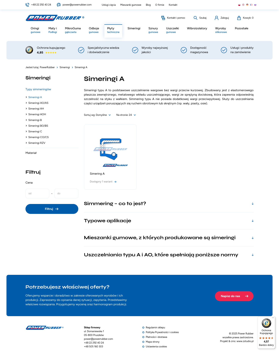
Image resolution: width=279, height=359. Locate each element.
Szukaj (203, 18)
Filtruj (49, 209)
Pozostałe (241, 28)
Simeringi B (35, 120)
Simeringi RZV (36, 143)
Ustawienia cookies (156, 346)
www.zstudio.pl (245, 341)
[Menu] (273, 318)
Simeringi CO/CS (38, 137)
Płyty (113, 30)
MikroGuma (73, 30)
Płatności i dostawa (156, 337)
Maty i (52, 30)
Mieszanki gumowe (130, 4)
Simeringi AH (36, 108)
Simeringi (134, 28)
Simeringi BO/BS (38, 125)
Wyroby (221, 30)
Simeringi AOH (37, 114)
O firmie (159, 4)
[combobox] (103, 115)
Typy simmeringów (38, 89)
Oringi (35, 30)
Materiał (30, 153)
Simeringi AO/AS (38, 103)
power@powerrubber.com (77, 4)
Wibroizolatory (197, 28)
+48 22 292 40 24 (41, 4)
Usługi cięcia (109, 4)
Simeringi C (35, 131)
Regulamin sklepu (155, 327)
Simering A (97, 173)
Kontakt (173, 4)
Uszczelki (172, 30)
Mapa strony (152, 341)
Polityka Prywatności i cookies (162, 332)
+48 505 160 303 (93, 346)
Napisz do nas (230, 295)
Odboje (94, 30)
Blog (148, 4)
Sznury (153, 30)
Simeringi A (35, 97)
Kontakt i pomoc (176, 18)
